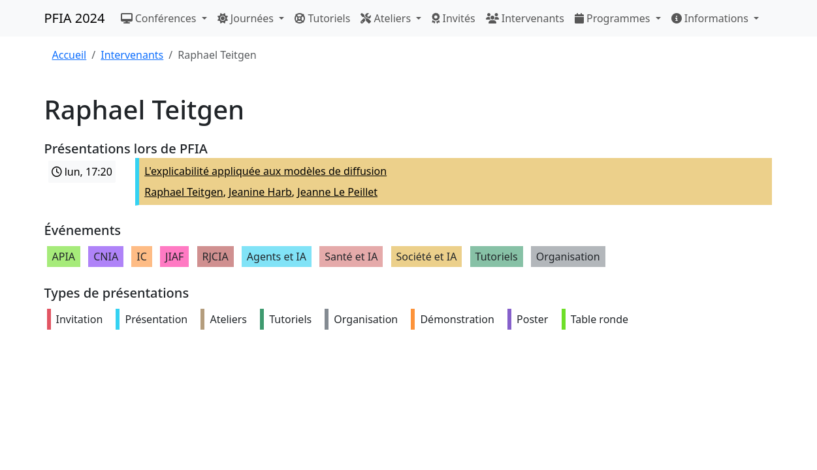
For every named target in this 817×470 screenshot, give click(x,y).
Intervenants (525, 18)
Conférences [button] (160, 18)
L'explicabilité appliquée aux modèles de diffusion (265, 171)
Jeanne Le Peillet (337, 192)
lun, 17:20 (82, 171)
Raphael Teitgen (183, 192)
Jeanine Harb (260, 192)
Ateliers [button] (386, 18)
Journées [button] (246, 18)
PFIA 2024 (74, 18)
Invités (453, 18)
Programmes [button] (614, 18)
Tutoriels (322, 18)
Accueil (69, 55)
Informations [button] (711, 18)
